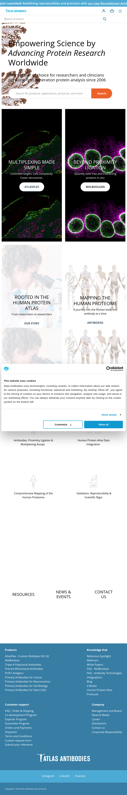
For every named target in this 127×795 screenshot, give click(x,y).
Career (96, 719)
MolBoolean (12, 660)
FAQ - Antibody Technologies (104, 673)
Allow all (103, 424)
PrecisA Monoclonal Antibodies (24, 669)
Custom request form (18, 740)
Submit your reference (19, 744)
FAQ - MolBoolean (98, 669)
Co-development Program (21, 715)
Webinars (92, 660)
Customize (63, 424)
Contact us (98, 728)
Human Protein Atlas (99, 690)
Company (98, 704)
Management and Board (107, 711)
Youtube (80, 776)
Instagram (48, 776)
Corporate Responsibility (107, 732)
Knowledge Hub (97, 650)
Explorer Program (16, 719)
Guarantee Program (17, 723)
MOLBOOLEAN (95, 187)
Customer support (17, 704)
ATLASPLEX (31, 187)
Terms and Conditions (18, 736)
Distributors (99, 723)
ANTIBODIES (95, 323)
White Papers (95, 664)
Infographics (94, 677)
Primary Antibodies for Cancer (23, 677)
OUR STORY (31, 323)
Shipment (11, 732)
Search (101, 93)
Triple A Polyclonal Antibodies (23, 664)
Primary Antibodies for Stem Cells (25, 690)
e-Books (92, 686)
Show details (109, 414)
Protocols (92, 694)
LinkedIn (64, 776)
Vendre (44, 789)
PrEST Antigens (14, 673)
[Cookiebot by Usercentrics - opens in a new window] (108, 368)
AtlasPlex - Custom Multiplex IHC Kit (27, 656)
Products (11, 650)
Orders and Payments (18, 728)
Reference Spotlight (99, 656)
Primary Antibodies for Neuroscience (27, 681)
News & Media (100, 715)
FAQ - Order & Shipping (19, 711)
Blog (89, 681)
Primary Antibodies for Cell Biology (26, 686)
